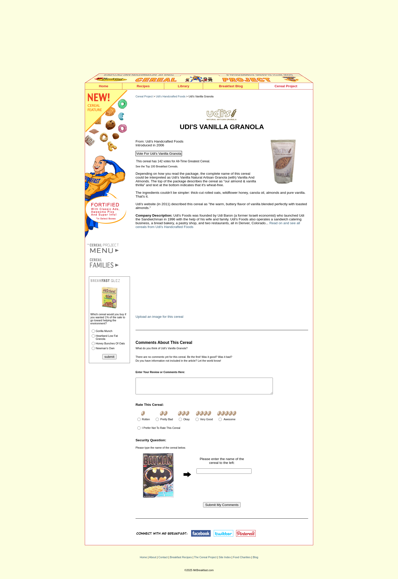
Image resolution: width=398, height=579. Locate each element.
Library (183, 86)
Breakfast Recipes (181, 560)
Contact (163, 560)
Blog (255, 560)
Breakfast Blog (231, 86)
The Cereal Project (205, 560)
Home (103, 86)
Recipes (143, 86)
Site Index (225, 560)
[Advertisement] (199, 38)
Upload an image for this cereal (159, 317)
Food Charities (242, 560)
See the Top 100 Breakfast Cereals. (157, 166)
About (152, 560)
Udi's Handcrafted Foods (171, 96)
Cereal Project (286, 86)
